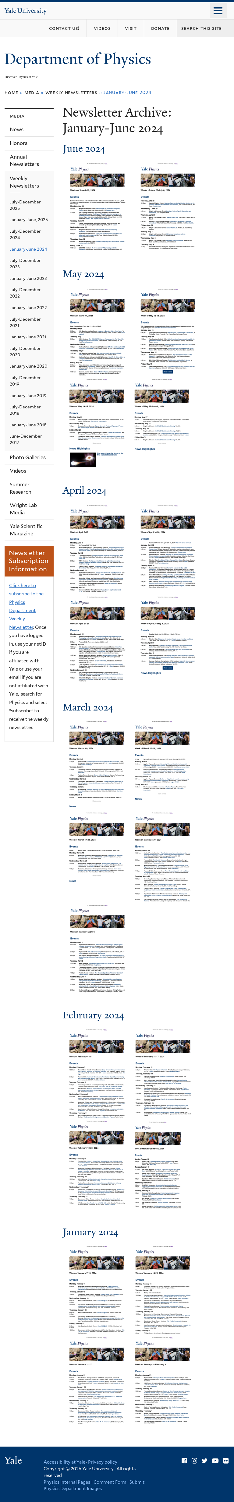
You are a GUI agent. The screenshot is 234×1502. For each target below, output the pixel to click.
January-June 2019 (28, 395)
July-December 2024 (25, 234)
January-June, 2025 (29, 219)
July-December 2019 (25, 380)
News (16, 129)
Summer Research (20, 488)
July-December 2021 (25, 322)
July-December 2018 (25, 410)
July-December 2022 (25, 292)
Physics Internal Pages (67, 1482)
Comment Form (110, 1482)
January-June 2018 (28, 424)
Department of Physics (79, 59)
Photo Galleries (28, 457)
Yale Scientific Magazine (26, 530)
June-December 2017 (26, 439)
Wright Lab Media (23, 509)
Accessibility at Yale (64, 1462)
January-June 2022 (28, 307)
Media (31, 92)
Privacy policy (102, 1462)
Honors (18, 143)
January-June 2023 (28, 278)
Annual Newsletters (24, 160)
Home (11, 92)
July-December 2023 (25, 263)
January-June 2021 (28, 336)
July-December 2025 (25, 205)
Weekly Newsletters (71, 92)
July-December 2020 (25, 351)
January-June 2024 (28, 249)
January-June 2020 (28, 366)
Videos (18, 471)
